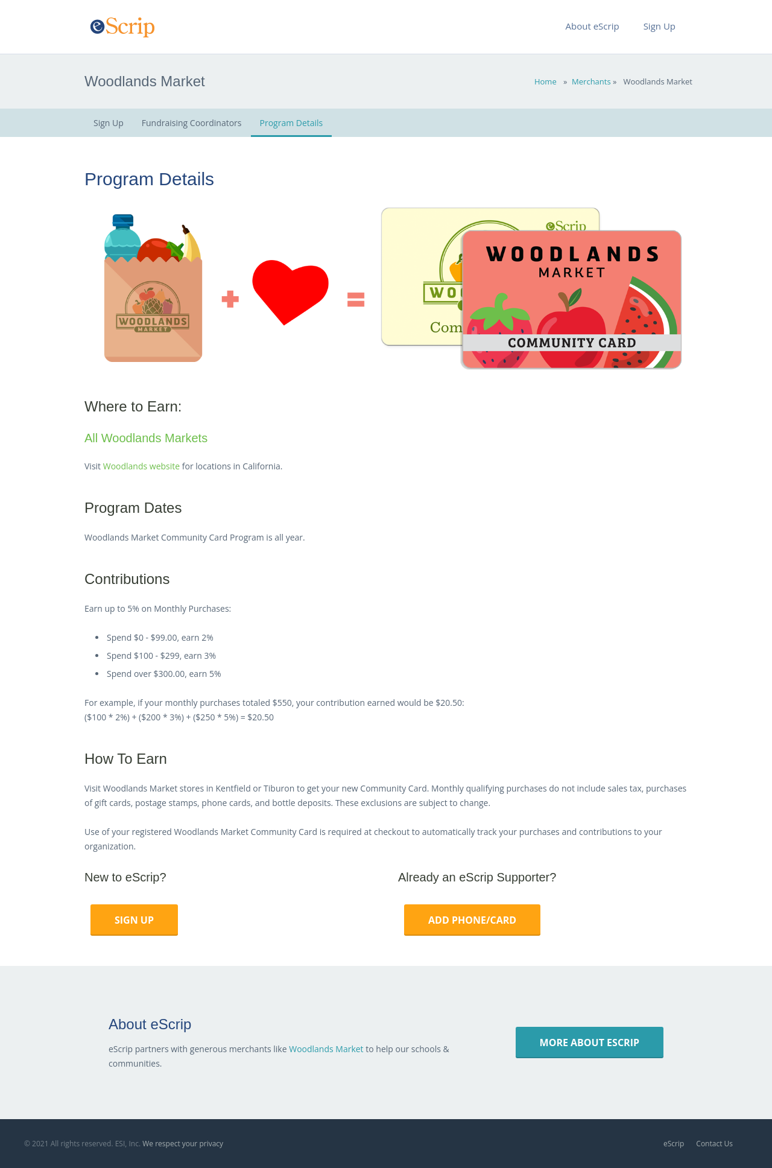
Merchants (591, 81)
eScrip (673, 1143)
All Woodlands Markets (145, 438)
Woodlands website (141, 466)
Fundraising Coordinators (192, 123)
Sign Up (108, 123)
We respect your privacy (182, 1143)
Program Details (291, 123)
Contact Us (714, 1143)
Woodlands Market (326, 1049)
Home (545, 81)
